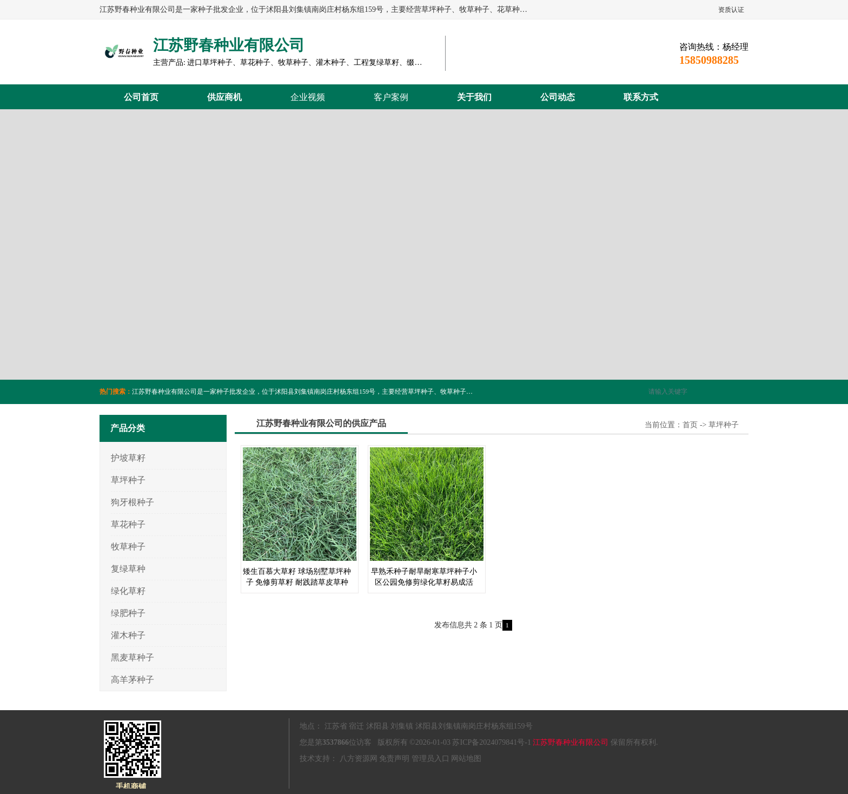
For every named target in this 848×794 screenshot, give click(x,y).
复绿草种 (128, 568)
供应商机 (224, 97)
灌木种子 (128, 635)
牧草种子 (128, 546)
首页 (690, 425)
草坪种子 (128, 480)
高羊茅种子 (132, 679)
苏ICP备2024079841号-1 (491, 742)
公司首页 (141, 97)
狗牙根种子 (132, 502)
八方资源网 (358, 759)
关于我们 (474, 97)
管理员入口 (430, 759)
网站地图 (466, 759)
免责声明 (394, 759)
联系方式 (641, 97)
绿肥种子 (128, 613)
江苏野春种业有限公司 (570, 742)
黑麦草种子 (132, 657)
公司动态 (557, 97)
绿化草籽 (128, 591)
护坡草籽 (128, 457)
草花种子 (128, 524)
